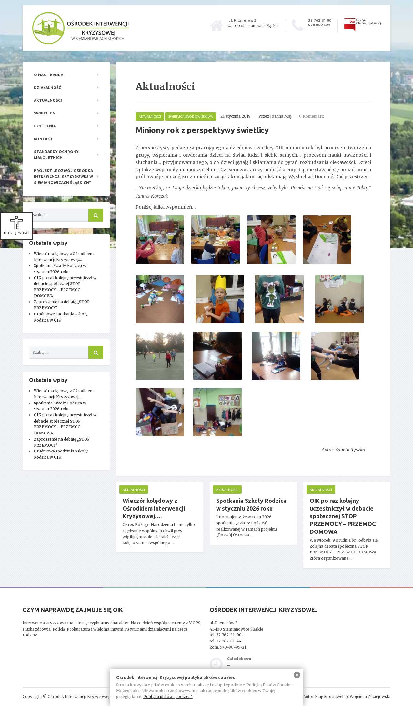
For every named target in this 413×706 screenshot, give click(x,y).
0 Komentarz (311, 116)
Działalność (47, 87)
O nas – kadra (48, 75)
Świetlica (44, 113)
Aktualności (48, 100)
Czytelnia (45, 126)
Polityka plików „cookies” (168, 696)
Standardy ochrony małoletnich (56, 154)
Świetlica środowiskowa (190, 116)
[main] (253, 324)
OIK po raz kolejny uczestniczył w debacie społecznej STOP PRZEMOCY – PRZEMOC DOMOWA (343, 516)
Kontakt (43, 139)
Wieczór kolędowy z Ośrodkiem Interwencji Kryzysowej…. (154, 508)
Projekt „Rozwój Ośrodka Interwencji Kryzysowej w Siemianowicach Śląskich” (63, 176)
